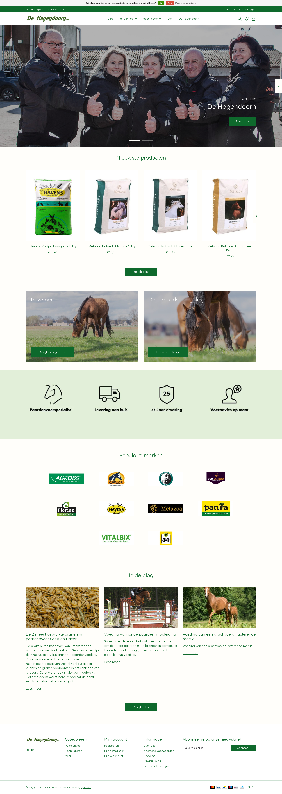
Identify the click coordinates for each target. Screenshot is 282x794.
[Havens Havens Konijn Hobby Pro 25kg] (53, 205)
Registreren (111, 745)
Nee (170, 3)
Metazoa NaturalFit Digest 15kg (170, 246)
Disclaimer (150, 756)
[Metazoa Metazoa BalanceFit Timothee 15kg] (229, 205)
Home (109, 18)
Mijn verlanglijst (113, 756)
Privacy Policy (152, 761)
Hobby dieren (73, 751)
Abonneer (243, 747)
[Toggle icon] (239, 18)
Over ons (241, 121)
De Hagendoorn (189, 18)
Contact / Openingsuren (159, 766)
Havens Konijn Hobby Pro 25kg (53, 246)
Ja (161, 3)
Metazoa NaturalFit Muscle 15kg (111, 246)
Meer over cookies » (185, 3)
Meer (68, 756)
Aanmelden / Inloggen (244, 9)
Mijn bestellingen (114, 751)
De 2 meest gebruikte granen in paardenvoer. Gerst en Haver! (54, 636)
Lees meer (33, 688)
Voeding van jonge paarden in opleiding (140, 634)
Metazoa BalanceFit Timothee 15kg (229, 248)
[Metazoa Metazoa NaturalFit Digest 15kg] (170, 205)
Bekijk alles (141, 272)
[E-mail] (206, 748)
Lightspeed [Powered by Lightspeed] (86, 787)
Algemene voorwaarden (159, 751)
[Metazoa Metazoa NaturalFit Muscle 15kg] (111, 205)
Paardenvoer (73, 745)
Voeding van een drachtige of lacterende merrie (219, 636)
